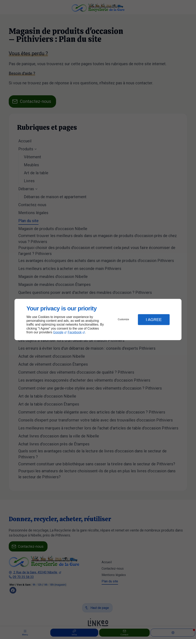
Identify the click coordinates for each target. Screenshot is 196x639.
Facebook (75, 332)
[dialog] (98, 319)
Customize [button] (123, 319)
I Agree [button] (154, 319)
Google (58, 332)
